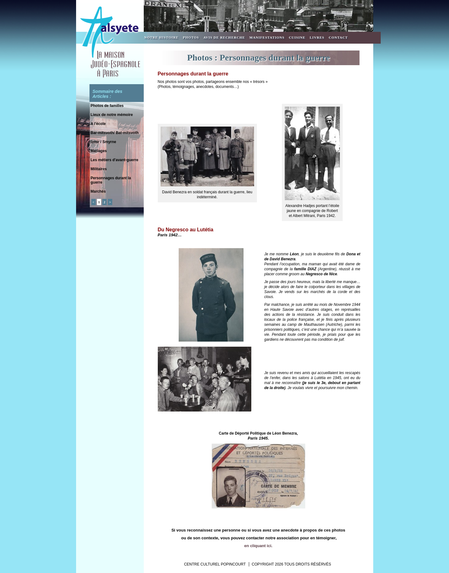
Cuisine (297, 37)
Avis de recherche (224, 37)
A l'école (98, 124)
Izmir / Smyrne (103, 142)
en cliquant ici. (258, 545)
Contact (338, 37)
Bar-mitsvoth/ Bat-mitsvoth (115, 133)
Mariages (99, 151)
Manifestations (267, 37)
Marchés (98, 191)
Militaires (99, 169)
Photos (191, 37)
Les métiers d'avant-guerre (114, 160)
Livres (317, 37)
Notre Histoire (161, 37)
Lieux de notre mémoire (112, 115)
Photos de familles (107, 106)
